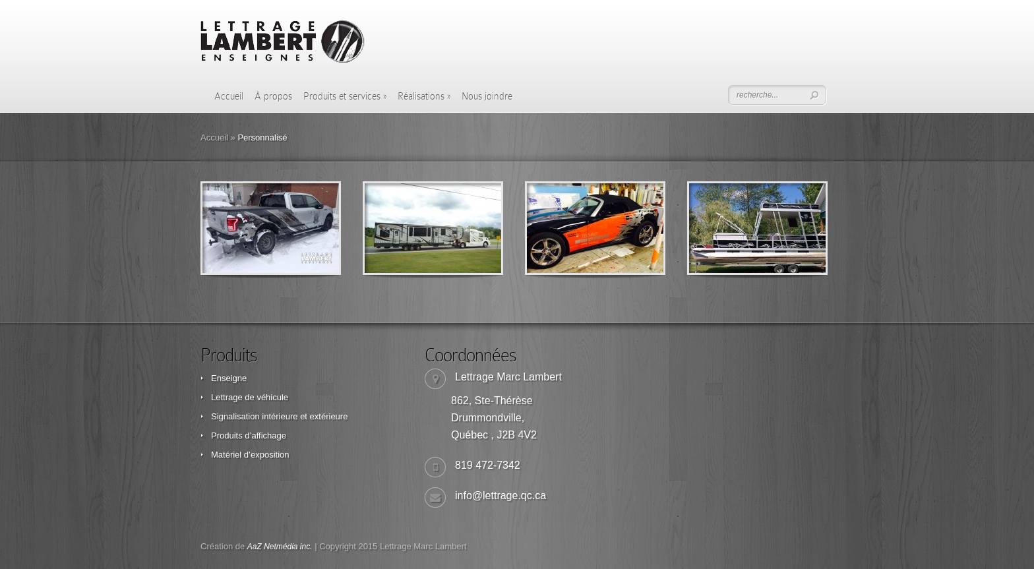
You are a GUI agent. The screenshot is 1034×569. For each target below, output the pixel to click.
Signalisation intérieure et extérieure (279, 416)
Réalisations (424, 96)
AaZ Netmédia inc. (280, 546)
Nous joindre (487, 96)
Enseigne (229, 378)
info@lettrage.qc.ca (500, 495)
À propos (273, 96)
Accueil (228, 96)
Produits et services (344, 96)
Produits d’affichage (248, 435)
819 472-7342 (487, 465)
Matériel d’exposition (250, 455)
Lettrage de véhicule (249, 397)
